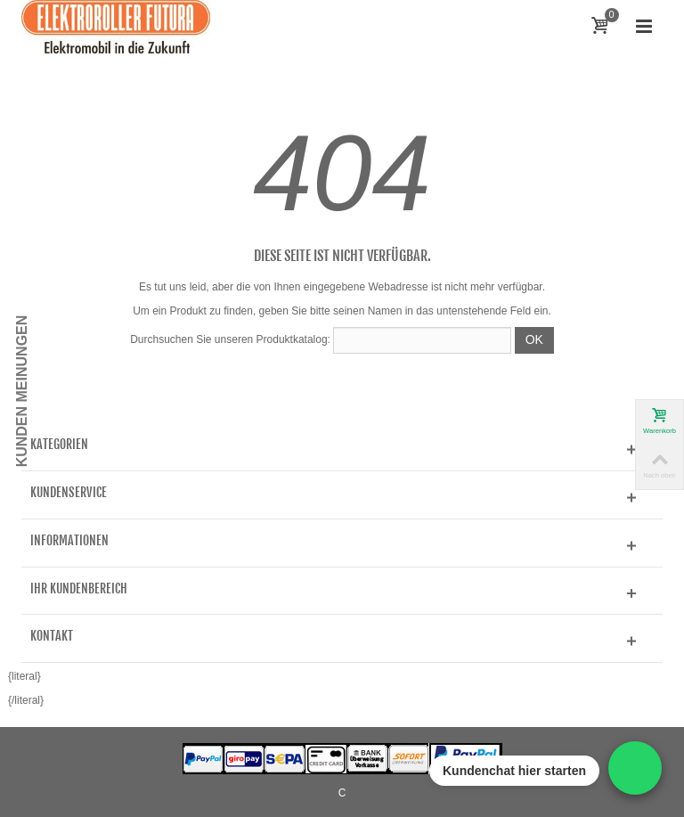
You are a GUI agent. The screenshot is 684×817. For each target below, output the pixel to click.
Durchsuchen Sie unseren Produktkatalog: (230, 339)
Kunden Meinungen (21, 391)
